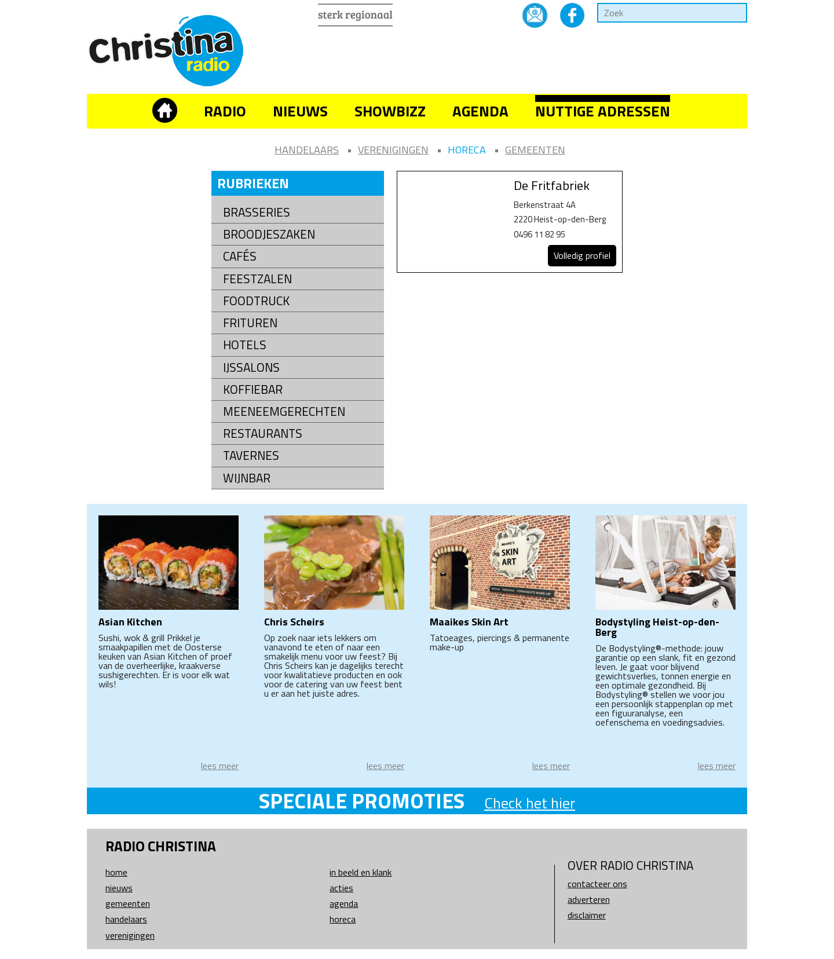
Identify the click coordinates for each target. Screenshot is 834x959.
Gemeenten (535, 150)
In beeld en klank (361, 872)
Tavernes (251, 455)
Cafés (240, 256)
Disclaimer (587, 915)
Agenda (480, 111)
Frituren (250, 323)
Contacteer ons (597, 884)
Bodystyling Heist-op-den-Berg (657, 627)
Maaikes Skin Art (469, 621)
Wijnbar (246, 478)
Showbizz (390, 111)
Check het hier (529, 803)
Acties (341, 888)
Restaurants (262, 433)
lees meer (220, 766)
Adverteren (589, 899)
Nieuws (300, 111)
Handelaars (307, 150)
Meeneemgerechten (284, 411)
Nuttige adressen (602, 111)
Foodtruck (256, 301)
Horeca (467, 150)
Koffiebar (253, 389)
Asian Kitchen (130, 621)
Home (116, 872)
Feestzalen (257, 279)
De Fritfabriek (552, 185)
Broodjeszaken (269, 234)
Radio (225, 111)
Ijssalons (251, 367)
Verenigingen (393, 150)
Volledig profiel (582, 255)
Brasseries (256, 212)
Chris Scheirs (294, 621)
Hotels (244, 345)
